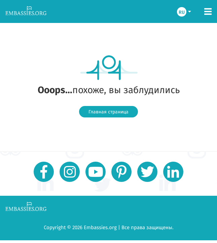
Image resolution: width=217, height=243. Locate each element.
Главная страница (108, 111)
